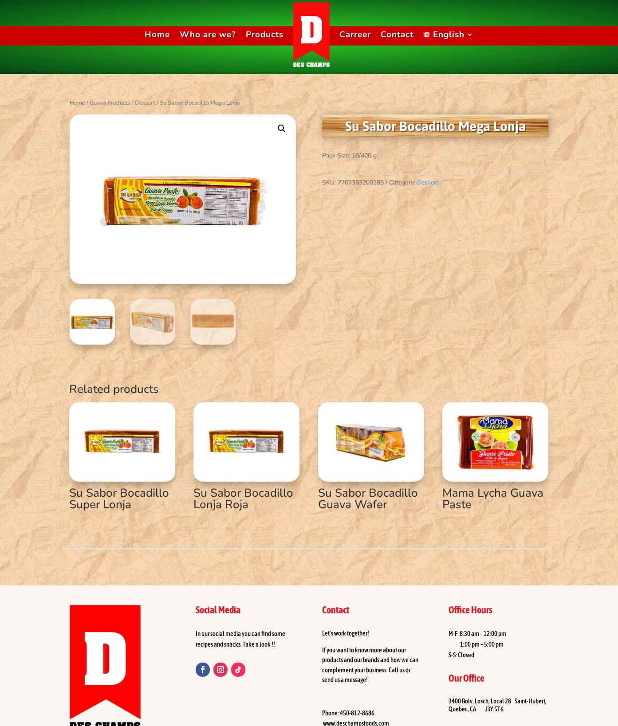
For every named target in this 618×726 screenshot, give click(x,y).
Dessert (145, 103)
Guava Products (110, 103)
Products (264, 34)
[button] (282, 129)
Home (157, 34)
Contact (397, 34)
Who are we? (208, 34)
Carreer (355, 34)
